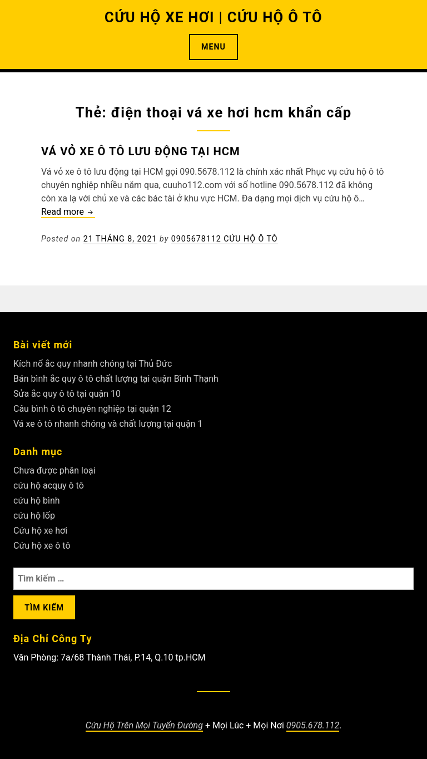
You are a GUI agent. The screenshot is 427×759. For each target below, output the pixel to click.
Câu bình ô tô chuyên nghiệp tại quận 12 (92, 408)
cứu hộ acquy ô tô (48, 485)
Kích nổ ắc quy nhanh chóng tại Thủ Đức (92, 363)
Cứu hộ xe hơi (40, 530)
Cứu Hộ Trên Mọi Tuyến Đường (144, 725)
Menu (213, 46)
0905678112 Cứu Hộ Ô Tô (224, 238)
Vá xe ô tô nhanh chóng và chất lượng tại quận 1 (107, 423)
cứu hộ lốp (34, 515)
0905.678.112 (312, 725)
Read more (68, 212)
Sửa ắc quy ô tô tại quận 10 (67, 393)
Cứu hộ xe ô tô (42, 545)
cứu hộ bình (36, 500)
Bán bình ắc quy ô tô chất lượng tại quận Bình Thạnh (116, 378)
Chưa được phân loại (54, 470)
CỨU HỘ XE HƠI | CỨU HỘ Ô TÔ (213, 17)
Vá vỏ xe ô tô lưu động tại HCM (140, 151)
